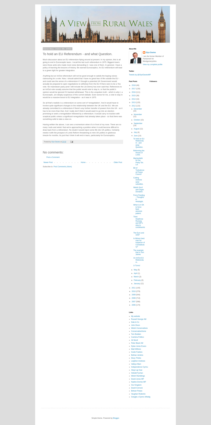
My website (135, 316)
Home (83, 162)
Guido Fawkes (136, 352)
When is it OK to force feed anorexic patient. (138, 209)
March (136, 277)
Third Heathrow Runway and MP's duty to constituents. (139, 223)
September (138, 123)
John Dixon (135, 325)
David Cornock (137, 388)
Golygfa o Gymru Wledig (140, 397)
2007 (134, 302)
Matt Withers (136, 349)
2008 (134, 298)
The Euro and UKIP (138, 234)
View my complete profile (152, 64)
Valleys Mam (136, 364)
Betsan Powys (136, 391)
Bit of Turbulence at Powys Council (138, 171)
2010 (134, 291)
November (138, 114)
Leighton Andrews (138, 361)
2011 (134, 288)
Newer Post (48, 162)
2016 (134, 92)
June (136, 136)
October (137, 120)
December (138, 109)
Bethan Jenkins (137, 355)
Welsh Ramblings (138, 376)
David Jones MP (137, 379)
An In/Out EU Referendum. (138, 260)
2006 (134, 305)
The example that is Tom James (138, 252)
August (137, 129)
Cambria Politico (137, 337)
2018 (134, 85)
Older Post (118, 162)
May (136, 270)
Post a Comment (52, 157)
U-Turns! (136, 266)
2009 (134, 295)
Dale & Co (135, 322)
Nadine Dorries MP (138, 382)
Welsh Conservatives (139, 328)
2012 (134, 106)
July (135, 132)
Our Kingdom (136, 385)
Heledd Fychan (137, 373)
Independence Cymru (139, 367)
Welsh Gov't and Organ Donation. (138, 189)
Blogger (116, 418)
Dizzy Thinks (136, 358)
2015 (134, 96)
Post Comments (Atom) (62, 167)
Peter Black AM (137, 343)
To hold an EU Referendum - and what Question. (138, 143)
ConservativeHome (138, 331)
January (137, 284)
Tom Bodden (136, 334)
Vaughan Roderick (138, 394)
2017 (134, 89)
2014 (134, 99)
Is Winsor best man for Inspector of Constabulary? (139, 242)
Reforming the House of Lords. (138, 153)
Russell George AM (138, 319)
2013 (134, 102)
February (137, 280)
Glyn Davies (151, 52)
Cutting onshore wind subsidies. (138, 181)
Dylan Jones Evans (138, 346)
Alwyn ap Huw (136, 370)
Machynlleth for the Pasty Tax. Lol (138, 161)
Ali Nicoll (134, 340)
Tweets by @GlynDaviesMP (140, 75)
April (136, 273)
